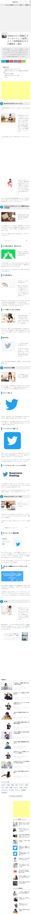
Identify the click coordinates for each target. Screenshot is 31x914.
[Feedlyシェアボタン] (24, 61)
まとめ (25, 787)
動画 (26, 785)
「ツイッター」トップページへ (15, 796)
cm (3, 787)
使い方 (3, 785)
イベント (17, 790)
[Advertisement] (12, 19)
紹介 (6, 787)
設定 (16, 785)
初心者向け (4, 792)
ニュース (16, 787)
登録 (8, 785)
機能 (10, 787)
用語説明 (23, 790)
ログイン (21, 785)
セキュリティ (5, 790)
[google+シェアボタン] (11, 61)
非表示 (7, 67)
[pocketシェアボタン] (20, 61)
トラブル (11, 790)
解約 (12, 785)
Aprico (15, 2)
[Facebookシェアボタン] (7, 61)
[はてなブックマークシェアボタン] (15, 61)
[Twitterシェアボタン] (3, 61)
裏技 (21, 787)
